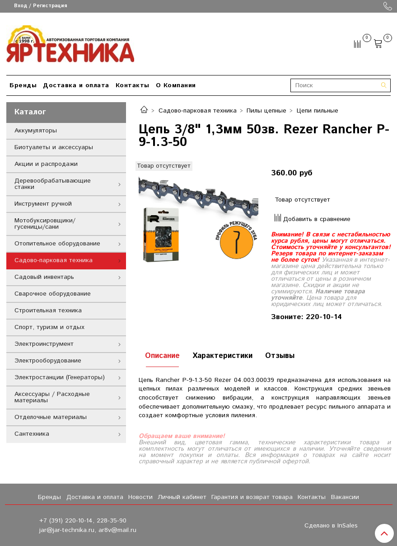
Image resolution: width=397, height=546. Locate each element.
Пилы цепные (266, 110)
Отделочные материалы (50, 417)
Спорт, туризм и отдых (49, 327)
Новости (140, 497)
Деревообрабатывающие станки (52, 184)
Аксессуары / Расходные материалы (52, 397)
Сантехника (31, 433)
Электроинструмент (44, 343)
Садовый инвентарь (44, 277)
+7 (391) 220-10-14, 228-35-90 (82, 520)
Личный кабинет (182, 497)
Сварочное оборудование (52, 293)
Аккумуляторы (35, 130)
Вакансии (345, 497)
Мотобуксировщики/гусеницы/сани (44, 223)
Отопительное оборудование (57, 243)
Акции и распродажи (46, 164)
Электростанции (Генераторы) (59, 377)
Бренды (23, 85)
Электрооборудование (47, 360)
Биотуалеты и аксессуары (53, 147)
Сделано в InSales (331, 525)
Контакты (132, 85)
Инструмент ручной (43, 203)
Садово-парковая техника (198, 110)
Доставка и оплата (76, 85)
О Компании (176, 85)
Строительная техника (48, 310)
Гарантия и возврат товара (252, 497)
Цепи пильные (317, 110)
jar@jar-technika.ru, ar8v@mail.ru (87, 530)
